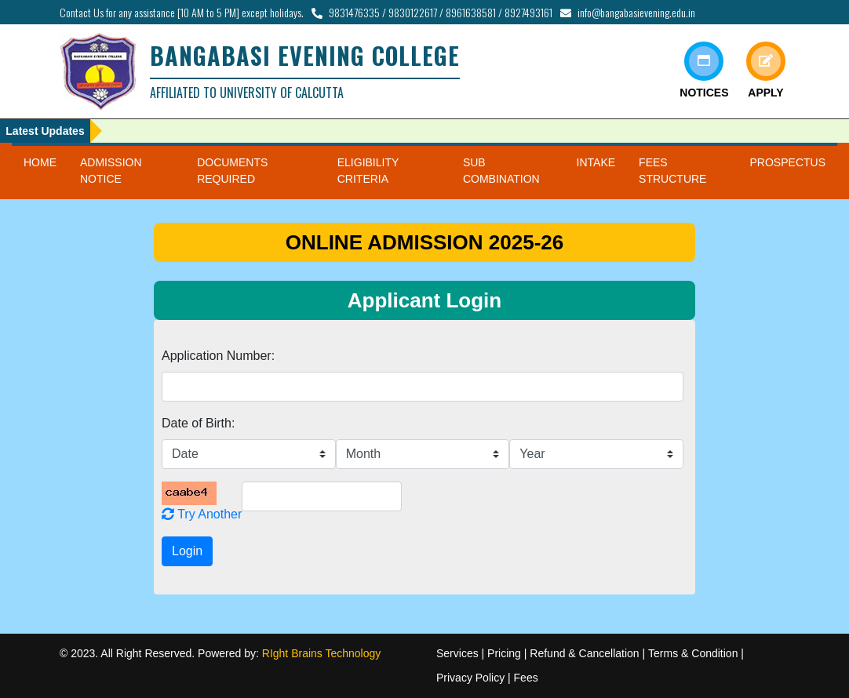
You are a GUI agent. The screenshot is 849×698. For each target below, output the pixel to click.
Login (187, 551)
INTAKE (596, 162)
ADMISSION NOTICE (111, 170)
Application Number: (218, 355)
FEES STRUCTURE (672, 170)
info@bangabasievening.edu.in (636, 12)
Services (457, 653)
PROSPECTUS (787, 162)
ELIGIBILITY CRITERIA (368, 170)
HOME (40, 162)
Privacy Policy (470, 677)
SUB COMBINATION (501, 170)
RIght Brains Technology (321, 653)
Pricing (504, 653)
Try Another (202, 514)
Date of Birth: (198, 423)
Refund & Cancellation (584, 653)
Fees (526, 677)
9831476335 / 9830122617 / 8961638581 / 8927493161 (440, 12)
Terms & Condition (693, 653)
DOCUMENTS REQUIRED (232, 170)
